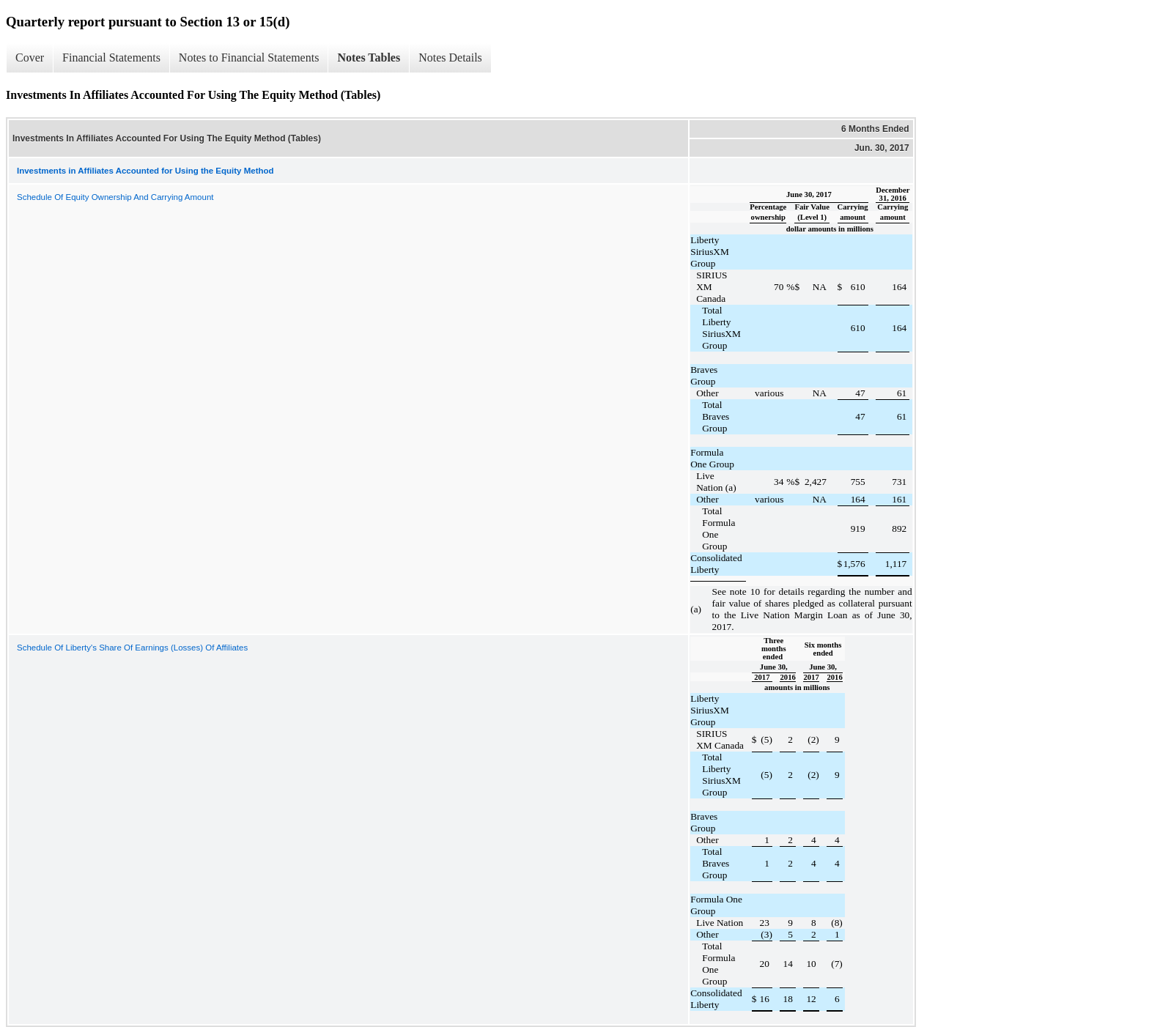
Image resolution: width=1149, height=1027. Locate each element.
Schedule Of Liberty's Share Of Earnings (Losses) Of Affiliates (132, 647)
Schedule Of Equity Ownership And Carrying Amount (115, 197)
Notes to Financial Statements (249, 57)
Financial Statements (111, 57)
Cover (29, 57)
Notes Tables (368, 57)
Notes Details (450, 57)
